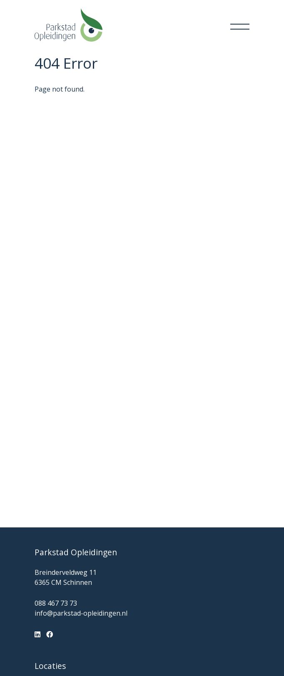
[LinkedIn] (37, 634)
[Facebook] (49, 634)
